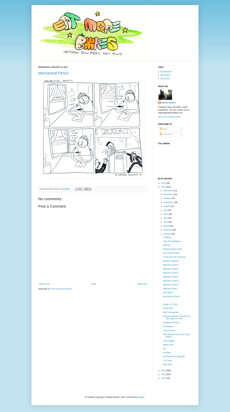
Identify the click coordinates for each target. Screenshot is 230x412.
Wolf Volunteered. (171, 312)
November (169, 194)
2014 (163, 183)
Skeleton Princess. (171, 322)
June (166, 214)
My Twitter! (165, 75)
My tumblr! (165, 78)
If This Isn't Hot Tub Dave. (174, 257)
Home (93, 284)
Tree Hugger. (169, 341)
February (168, 230)
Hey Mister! (168, 292)
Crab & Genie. (169, 330)
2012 (163, 370)
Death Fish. (168, 308)
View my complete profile (169, 117)
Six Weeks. (168, 326)
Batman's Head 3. (171, 281)
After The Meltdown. (172, 241)
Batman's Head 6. (171, 269)
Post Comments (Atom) (61, 289)
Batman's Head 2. (171, 284)
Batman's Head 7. (171, 265)
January (167, 234)
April (166, 222)
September (169, 202)
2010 (163, 378)
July (166, 210)
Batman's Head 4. (171, 277)
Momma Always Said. (172, 249)
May (166, 218)
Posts (163, 129)
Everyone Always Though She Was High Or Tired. (176, 317)
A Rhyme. (167, 237)
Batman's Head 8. (171, 261)
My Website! (166, 71)
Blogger (141, 397)
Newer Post (44, 284)
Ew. (164, 349)
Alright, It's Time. (170, 304)
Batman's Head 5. (171, 273)
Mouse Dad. (168, 345)
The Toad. (167, 360)
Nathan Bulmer (168, 103)
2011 (163, 374)
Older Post (142, 284)
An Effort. (167, 352)
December (169, 190)
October (167, 198)
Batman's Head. (170, 288)
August (167, 206)
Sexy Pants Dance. (171, 253)
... (164, 300)
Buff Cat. (167, 245)
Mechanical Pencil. (53, 73)
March (167, 226)
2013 (163, 187)
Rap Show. (168, 364)
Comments (166, 134)
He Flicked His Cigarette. (174, 356)
